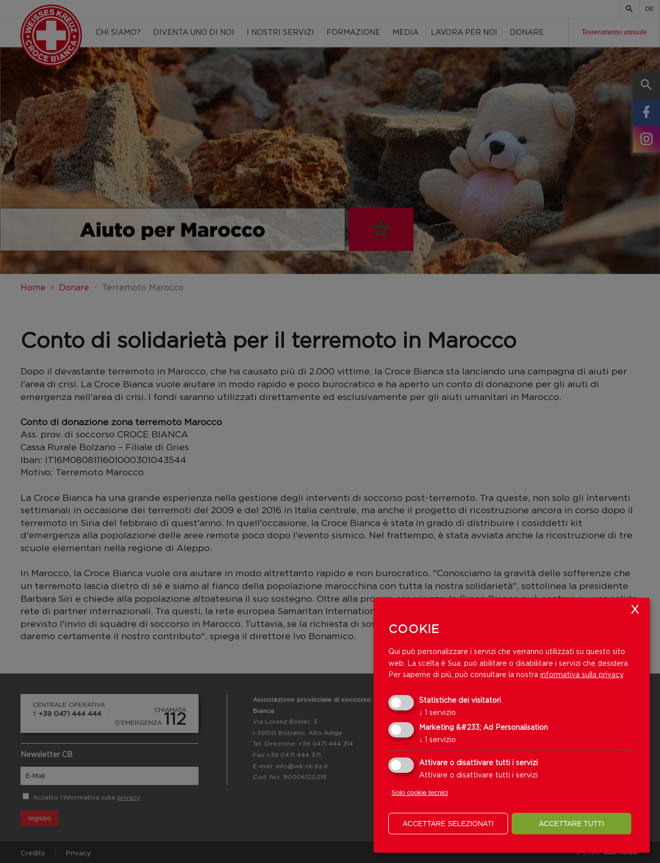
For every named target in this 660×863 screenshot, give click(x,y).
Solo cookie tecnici (419, 792)
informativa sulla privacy (581, 674)
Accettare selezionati (448, 823)
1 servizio (437, 712)
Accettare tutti (571, 823)
